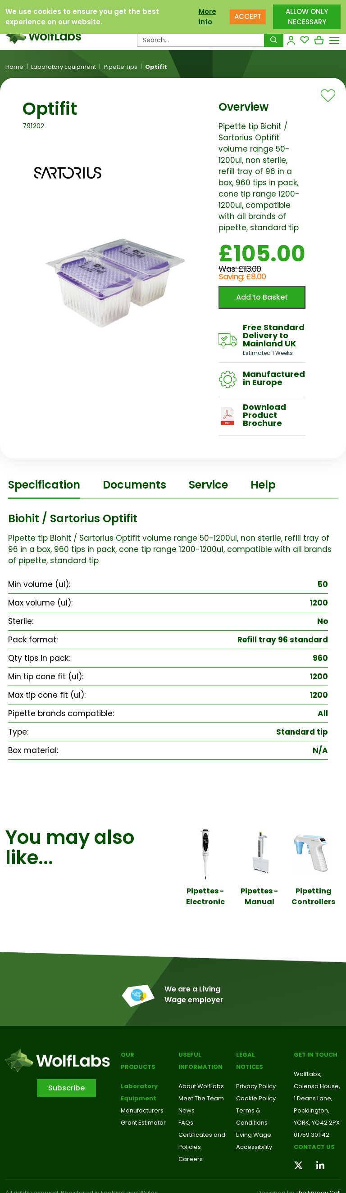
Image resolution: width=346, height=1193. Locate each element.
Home (14, 67)
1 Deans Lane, (313, 1098)
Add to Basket (262, 297)
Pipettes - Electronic (205, 896)
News (186, 1110)
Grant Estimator (143, 1122)
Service (208, 484)
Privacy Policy (256, 1086)
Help (263, 484)
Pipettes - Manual (259, 896)
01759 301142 (311, 1134)
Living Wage (253, 1134)
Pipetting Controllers (313, 896)
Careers (190, 1159)
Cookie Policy (256, 1098)
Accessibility (254, 1147)
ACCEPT (247, 16)
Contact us (314, 1147)
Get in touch (315, 1054)
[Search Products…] (200, 40)
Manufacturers (142, 1110)
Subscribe (66, 1088)
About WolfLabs (201, 1086)
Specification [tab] (44, 484)
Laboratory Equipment (63, 67)
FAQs (185, 1122)
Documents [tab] (134, 484)
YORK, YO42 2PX (317, 1122)
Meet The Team (201, 1098)
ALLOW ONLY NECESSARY (307, 17)
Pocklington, (311, 1110)
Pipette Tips (120, 67)
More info (207, 17)
